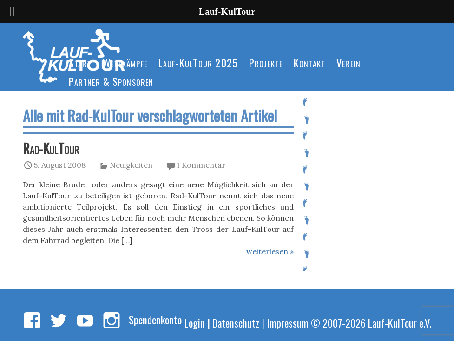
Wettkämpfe (125, 62)
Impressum (288, 322)
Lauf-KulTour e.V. (399, 322)
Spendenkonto (155, 319)
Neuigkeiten (131, 165)
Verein (348, 62)
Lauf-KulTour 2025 (198, 62)
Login (194, 322)
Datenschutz (235, 322)
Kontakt (309, 62)
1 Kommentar (201, 165)
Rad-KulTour (51, 148)
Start (80, 62)
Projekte (266, 62)
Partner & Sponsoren (111, 81)
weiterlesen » (270, 251)
